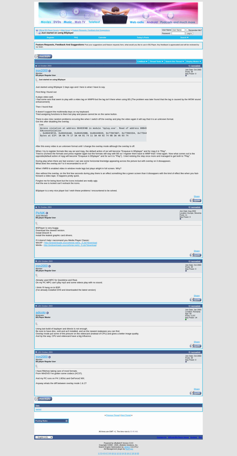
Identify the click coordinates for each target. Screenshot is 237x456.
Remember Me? (194, 30)
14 (123, 453)
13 (120, 453)
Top (200, 437)
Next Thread (126, 415)
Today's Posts (143, 37)
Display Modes (192, 61)
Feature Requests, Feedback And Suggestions (91, 30)
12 (118, 453)
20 (138, 453)
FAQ (76, 37)
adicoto (41, 312)
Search (184, 37)
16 (128, 453)
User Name (166, 30)
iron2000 (42, 70)
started (38, 409)
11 (115, 453)
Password (166, 33)
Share (197, 196)
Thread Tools (155, 61)
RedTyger (129, 449)
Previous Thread (112, 415)
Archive (193, 437)
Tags (37, 406)
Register (50, 37)
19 (135, 453)
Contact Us (161, 437)
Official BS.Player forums (49, 30)
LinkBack (141, 61)
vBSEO (127, 447)
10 (113, 453)
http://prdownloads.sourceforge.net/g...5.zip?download (70, 242)
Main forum (65, 30)
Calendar (102, 37)
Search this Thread (174, 61)
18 (133, 453)
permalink (195, 66)
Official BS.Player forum (178, 437)
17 (130, 453)
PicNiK (40, 213)
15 (125, 453)
